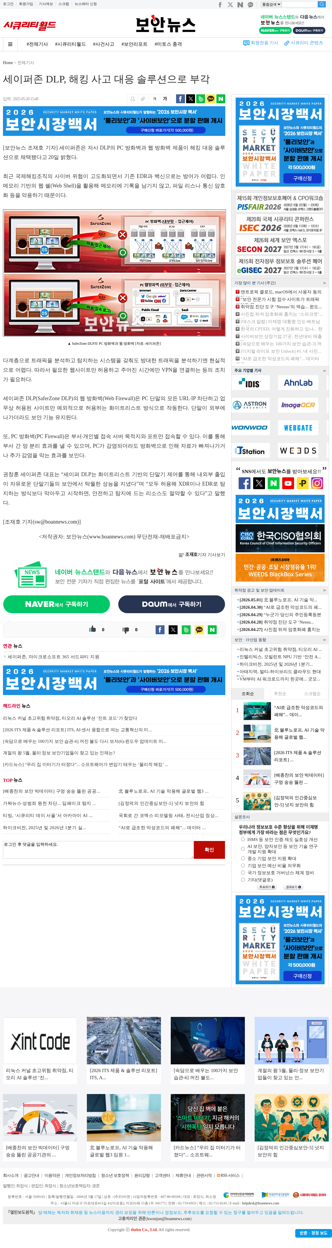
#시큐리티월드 (70, 44)
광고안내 (31, 1175)
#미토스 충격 (168, 44)
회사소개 (10, 1175)
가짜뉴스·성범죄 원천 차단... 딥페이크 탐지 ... (49, 803)
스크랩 (63, 4)
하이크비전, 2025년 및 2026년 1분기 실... (44, 827)
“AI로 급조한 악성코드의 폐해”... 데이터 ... (162, 827)
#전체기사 (37, 44)
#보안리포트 (135, 44)
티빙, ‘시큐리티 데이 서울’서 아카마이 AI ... (48, 815)
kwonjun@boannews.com (168, 1219)
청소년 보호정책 (115, 1175)
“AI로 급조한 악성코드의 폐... (280, 607)
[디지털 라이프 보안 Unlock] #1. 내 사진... (281, 351)
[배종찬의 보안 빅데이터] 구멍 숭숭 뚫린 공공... (51, 791)
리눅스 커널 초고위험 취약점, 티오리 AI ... (281, 649)
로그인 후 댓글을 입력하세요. (98, 850)
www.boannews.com (111, 537)
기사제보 (46, 4)
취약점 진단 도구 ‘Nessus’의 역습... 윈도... (281, 306)
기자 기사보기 (202, 554)
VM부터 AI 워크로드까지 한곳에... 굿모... (280, 679)
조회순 (248, 693)
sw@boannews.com (56, 522)
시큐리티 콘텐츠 (307, 42)
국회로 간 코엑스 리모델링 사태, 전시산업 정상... (168, 815)
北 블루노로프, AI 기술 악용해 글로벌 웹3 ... (164, 791)
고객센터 (162, 1175)
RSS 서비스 (230, 1175)
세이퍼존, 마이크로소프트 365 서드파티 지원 (53, 656)
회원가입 (26, 4)
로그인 (8, 4)
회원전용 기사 (265, 42)
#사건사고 (103, 44)
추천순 (280, 693)
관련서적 (204, 1175)
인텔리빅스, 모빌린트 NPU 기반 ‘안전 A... (280, 656)
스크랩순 (312, 693)
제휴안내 (183, 1175)
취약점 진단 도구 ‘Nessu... (277, 622)
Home (8, 63)
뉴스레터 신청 (86, 4)
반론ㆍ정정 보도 (314, 1233)
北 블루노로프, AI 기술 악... (278, 599)
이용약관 (52, 1175)
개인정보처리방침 (80, 1175)
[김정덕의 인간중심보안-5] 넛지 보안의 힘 (162, 803)
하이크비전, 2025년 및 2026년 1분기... (276, 664)
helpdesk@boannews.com (260, 1203)
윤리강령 (142, 1175)
